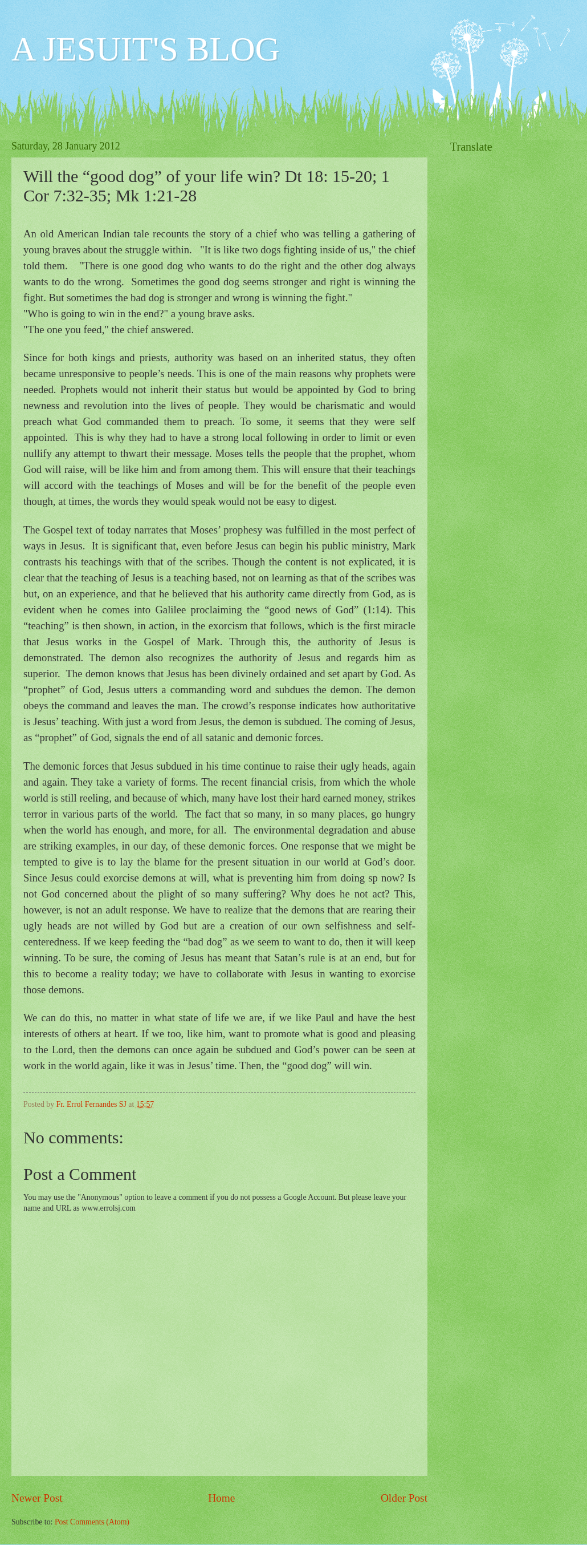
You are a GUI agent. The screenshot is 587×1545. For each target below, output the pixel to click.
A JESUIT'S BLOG (145, 49)
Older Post (404, 1498)
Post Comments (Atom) (92, 1522)
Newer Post (37, 1498)
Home (221, 1498)
